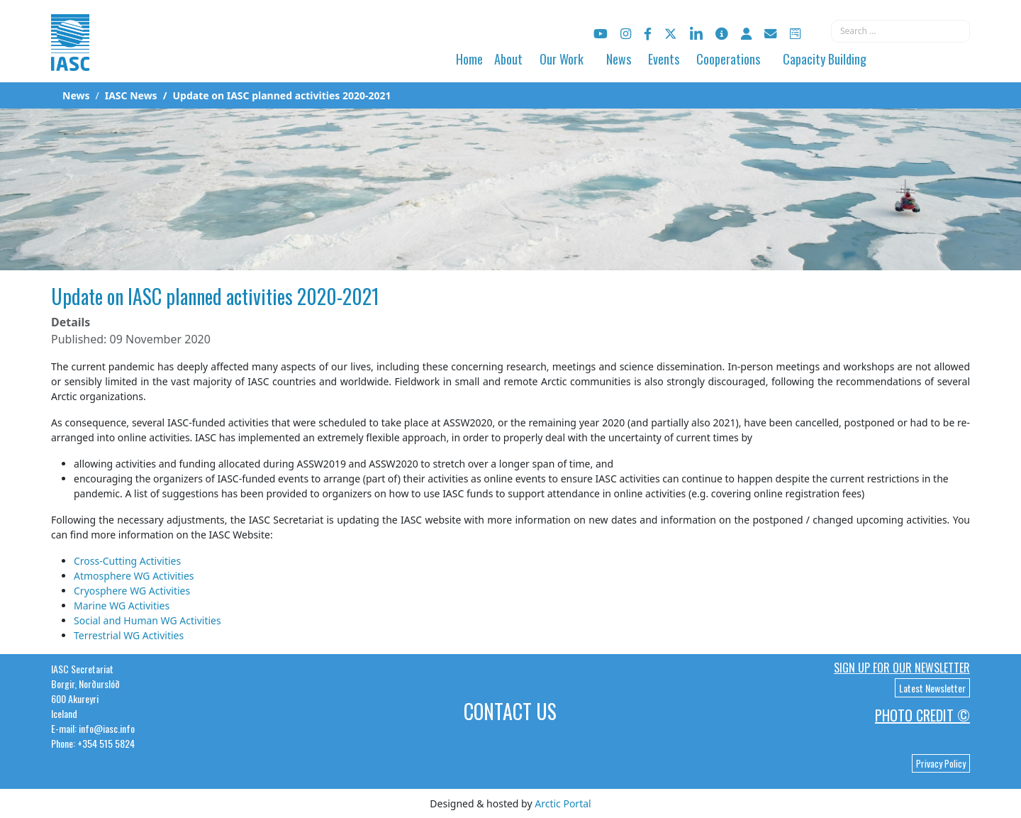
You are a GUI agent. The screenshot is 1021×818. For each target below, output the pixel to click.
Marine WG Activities (121, 605)
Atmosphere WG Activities (134, 575)
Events (663, 59)
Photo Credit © (922, 715)
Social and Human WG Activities (147, 620)
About (508, 59)
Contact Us (510, 711)
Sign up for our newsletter (902, 667)
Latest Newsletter (932, 687)
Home (469, 59)
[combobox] (900, 31)
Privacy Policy (941, 763)
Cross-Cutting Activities (127, 561)
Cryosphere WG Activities (132, 590)
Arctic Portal (563, 803)
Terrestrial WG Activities (129, 635)
